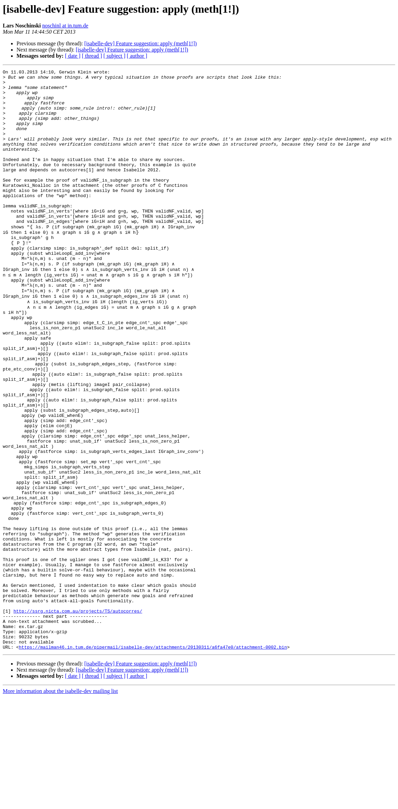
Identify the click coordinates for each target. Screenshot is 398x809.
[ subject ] (114, 56)
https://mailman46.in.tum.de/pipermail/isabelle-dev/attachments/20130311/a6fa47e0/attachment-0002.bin (153, 759)
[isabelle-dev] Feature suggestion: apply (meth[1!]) (140, 43)
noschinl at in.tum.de (65, 26)
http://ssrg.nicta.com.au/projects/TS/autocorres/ (77, 716)
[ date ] (72, 56)
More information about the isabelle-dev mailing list (60, 803)
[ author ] (137, 56)
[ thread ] (92, 56)
